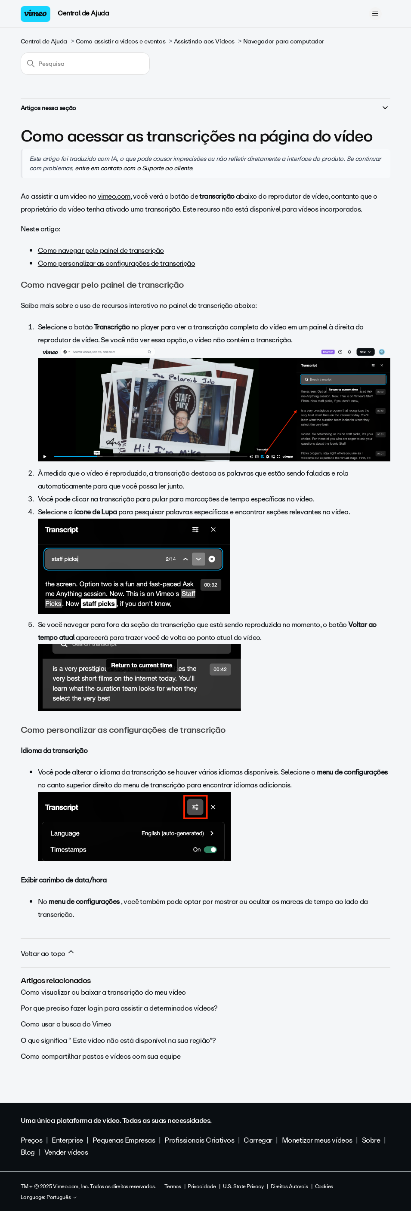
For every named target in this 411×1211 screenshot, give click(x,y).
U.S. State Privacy (243, 1186)
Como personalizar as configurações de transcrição (116, 263)
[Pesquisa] (85, 63)
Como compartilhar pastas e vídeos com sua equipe (101, 1056)
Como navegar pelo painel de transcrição (101, 250)
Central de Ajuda (83, 13)
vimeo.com (114, 196)
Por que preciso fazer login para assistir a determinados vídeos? (119, 1008)
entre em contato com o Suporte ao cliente (133, 168)
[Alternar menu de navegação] (375, 14)
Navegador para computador (283, 41)
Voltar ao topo (48, 953)
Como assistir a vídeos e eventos (121, 41)
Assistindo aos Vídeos (204, 41)
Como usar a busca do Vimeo (66, 1024)
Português (61, 1198)
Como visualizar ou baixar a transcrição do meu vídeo (103, 992)
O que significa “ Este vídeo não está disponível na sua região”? (118, 1040)
